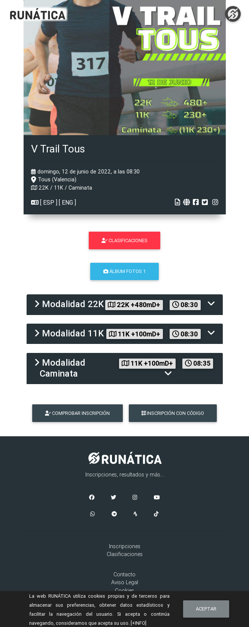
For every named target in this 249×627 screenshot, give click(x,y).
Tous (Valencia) (53, 179)
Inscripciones (124, 546)
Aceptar (206, 609)
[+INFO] (138, 623)
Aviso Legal (124, 582)
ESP (49, 202)
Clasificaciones (125, 554)
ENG (67, 202)
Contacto (124, 574)
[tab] (125, 304)
